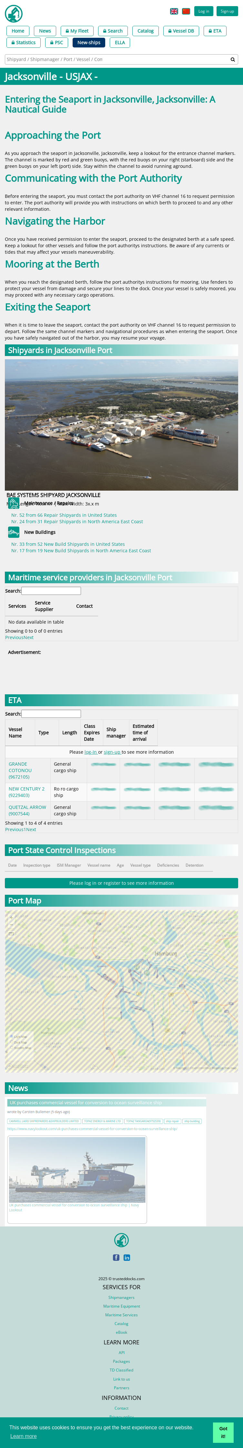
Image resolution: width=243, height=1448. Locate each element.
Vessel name (108, 859)
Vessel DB (181, 31)
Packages (121, 1355)
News (45, 31)
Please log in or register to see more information (121, 876)
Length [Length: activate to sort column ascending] (94, 726)
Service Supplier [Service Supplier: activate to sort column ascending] (88, 603)
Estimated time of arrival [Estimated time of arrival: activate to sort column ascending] (199, 726)
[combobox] (121, 59)
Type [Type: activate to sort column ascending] (61, 726)
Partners (121, 1381)
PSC (56, 42)
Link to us (121, 1372)
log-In (91, 745)
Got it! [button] (223, 1432)
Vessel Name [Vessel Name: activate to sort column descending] (22, 726)
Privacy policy (121, 1410)
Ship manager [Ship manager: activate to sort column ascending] (151, 726)
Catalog (145, 31)
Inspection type (38, 859)
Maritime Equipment (121, 1299)
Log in (203, 11)
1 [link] (25, 823)
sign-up (113, 745)
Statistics (23, 42)
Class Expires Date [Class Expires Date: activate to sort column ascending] (120, 726)
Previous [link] (14, 631)
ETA (215, 31)
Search (113, 31)
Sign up (227, 11)
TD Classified (121, 1363)
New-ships (88, 42)
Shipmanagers (121, 1291)
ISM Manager (75, 859)
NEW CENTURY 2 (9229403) (27, 785)
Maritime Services (121, 1308)
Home (18, 31)
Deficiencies (186, 859)
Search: (43, 591)
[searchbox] (55, 59)
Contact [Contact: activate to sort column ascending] (190, 603)
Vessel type (155, 859)
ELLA (120, 42)
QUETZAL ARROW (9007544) (27, 804)
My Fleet (77, 31)
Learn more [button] (23, 1436)
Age (133, 859)
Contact (121, 1401)
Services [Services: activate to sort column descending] (17, 603)
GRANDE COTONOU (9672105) (20, 763)
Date (12, 859)
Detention (216, 859)
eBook (121, 1326)
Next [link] (29, 631)
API (122, 1346)
